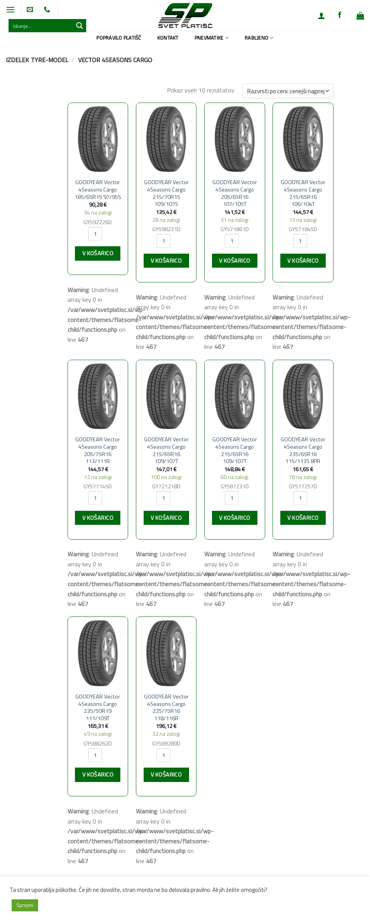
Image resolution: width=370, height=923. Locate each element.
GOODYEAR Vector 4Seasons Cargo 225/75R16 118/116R (166, 707)
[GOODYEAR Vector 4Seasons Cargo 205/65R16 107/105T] (234, 139)
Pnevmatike (212, 38)
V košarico (97, 253)
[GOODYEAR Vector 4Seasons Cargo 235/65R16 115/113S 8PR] (303, 396)
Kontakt (168, 38)
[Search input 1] (41, 26)
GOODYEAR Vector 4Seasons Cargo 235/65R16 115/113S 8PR (303, 450)
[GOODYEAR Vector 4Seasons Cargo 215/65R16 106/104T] (303, 139)
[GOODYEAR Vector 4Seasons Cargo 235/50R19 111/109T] (98, 653)
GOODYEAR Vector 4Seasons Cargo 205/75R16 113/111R (97, 450)
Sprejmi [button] (24, 905)
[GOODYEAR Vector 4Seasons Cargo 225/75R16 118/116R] (166, 653)
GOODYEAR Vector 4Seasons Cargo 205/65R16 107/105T (234, 193)
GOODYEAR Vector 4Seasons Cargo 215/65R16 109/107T (166, 450)
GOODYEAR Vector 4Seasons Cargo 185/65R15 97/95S (98, 189)
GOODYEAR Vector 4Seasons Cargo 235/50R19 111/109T (97, 707)
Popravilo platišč (118, 38)
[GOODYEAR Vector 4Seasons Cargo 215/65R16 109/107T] (166, 396)
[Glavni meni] (10, 9)
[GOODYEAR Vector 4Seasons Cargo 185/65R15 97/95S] (98, 139)
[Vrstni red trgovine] (287, 91)
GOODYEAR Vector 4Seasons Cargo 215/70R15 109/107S (166, 193)
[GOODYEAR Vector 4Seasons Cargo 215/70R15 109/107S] (166, 139)
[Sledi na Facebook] (340, 15)
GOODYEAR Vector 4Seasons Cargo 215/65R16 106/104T (303, 193)
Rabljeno (259, 38)
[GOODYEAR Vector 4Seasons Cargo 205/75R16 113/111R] (98, 396)
